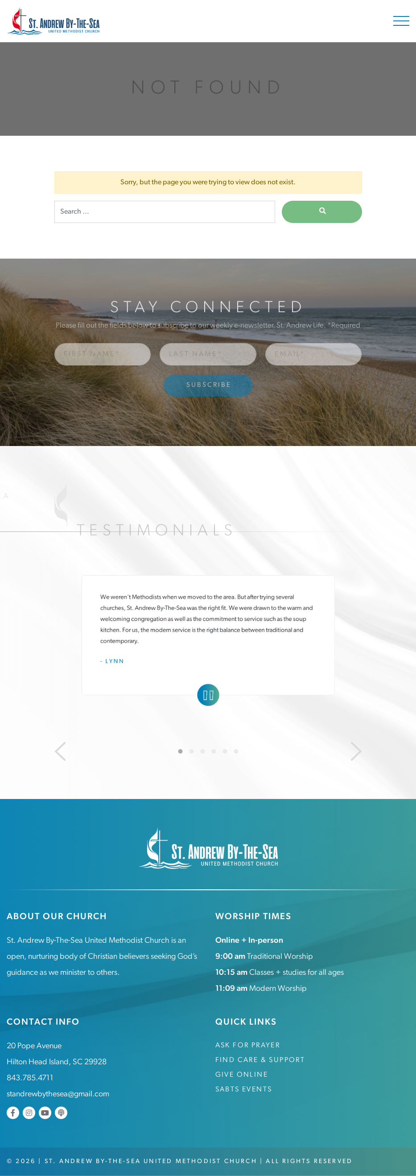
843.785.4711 (30, 1078)
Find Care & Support (260, 1060)
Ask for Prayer (247, 1045)
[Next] (356, 751)
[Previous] (60, 751)
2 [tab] (191, 751)
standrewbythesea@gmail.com (58, 1094)
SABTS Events (243, 1089)
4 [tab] (213, 751)
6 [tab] (236, 751)
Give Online (241, 1075)
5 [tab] (224, 751)
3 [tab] (202, 751)
